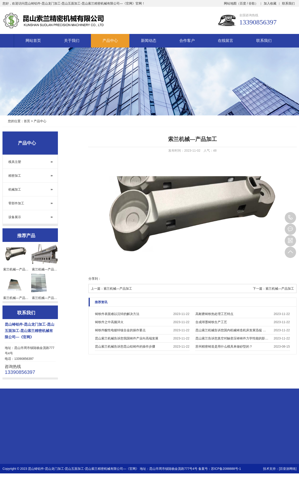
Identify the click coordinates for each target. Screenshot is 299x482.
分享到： (94, 278)
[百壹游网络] (288, 468)
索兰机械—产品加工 (118, 288)
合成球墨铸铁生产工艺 (211, 322)
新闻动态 (148, 40)
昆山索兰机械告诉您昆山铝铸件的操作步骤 (125, 346)
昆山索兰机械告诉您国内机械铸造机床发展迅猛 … (230, 330)
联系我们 (288, 3)
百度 (243, 3)
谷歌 (252, 3)
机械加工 (14, 189)
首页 (27, 121)
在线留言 (225, 40)
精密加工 (14, 175)
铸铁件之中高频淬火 (109, 322)
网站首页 (33, 40)
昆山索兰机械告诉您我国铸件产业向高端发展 (126, 338)
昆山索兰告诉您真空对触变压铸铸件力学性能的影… (231, 338)
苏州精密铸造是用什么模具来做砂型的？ (223, 346)
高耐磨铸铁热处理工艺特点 (214, 314)
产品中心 (110, 40)
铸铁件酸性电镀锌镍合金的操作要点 (120, 330)
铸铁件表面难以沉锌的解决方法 (117, 314)
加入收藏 (270, 3)
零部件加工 (16, 203)
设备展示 (14, 217)
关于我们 (71, 40)
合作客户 (187, 40)
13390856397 (290, 217)
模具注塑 (14, 162)
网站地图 (230, 3)
